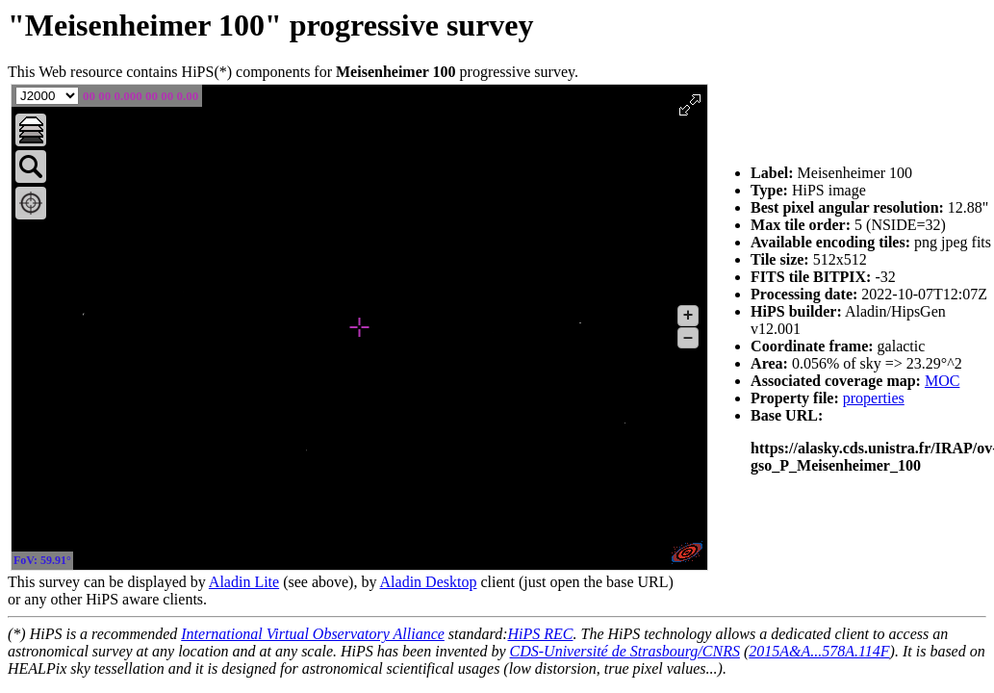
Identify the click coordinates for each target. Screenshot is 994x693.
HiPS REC (540, 634)
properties (874, 398)
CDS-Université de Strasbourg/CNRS (625, 651)
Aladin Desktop (428, 582)
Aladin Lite (244, 582)
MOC (942, 380)
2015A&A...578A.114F (819, 651)
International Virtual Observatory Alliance (313, 634)
